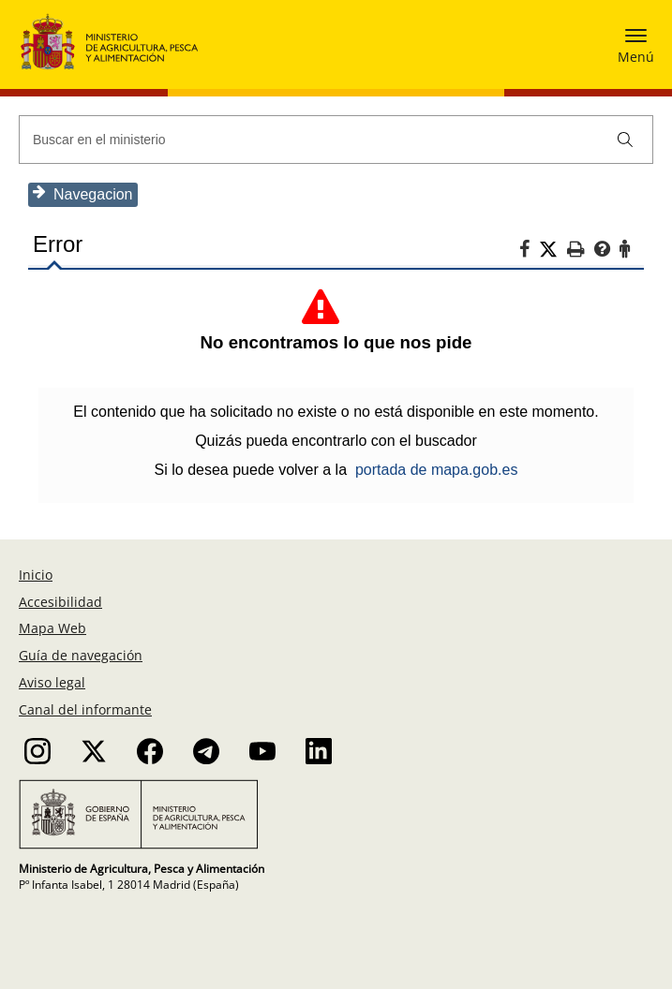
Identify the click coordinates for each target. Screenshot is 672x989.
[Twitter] (553, 250)
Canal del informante (85, 709)
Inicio (35, 574)
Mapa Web (52, 628)
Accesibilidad (60, 602)
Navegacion (83, 193)
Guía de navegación (80, 655)
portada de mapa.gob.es (436, 470)
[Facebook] (529, 252)
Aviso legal (52, 682)
